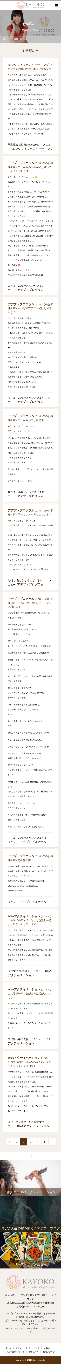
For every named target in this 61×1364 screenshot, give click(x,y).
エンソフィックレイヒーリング (28, 65)
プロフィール (21, 1348)
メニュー (48, 1348)
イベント (36, 1348)
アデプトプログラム (21, 163)
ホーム (8, 1348)
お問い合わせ (49, 1352)
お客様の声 (34, 1352)
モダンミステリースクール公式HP (22, 1328)
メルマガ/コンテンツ (15, 1352)
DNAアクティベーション (24, 916)
